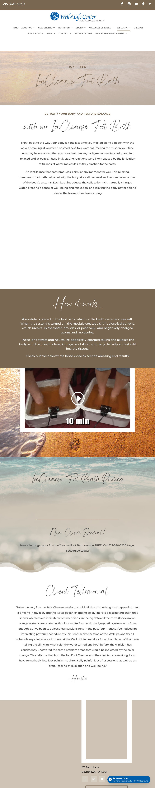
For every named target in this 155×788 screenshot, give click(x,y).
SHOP (49, 33)
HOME (15, 28)
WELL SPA (122, 28)
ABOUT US (26, 28)
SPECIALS (138, 28)
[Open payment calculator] (128, 779)
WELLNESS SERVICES (100, 28)
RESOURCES (34, 33)
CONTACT (63, 33)
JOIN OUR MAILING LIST (107, 776)
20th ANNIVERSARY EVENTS (109, 33)
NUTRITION (64, 28)
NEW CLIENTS (45, 28)
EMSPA (79, 28)
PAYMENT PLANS (83, 33)
